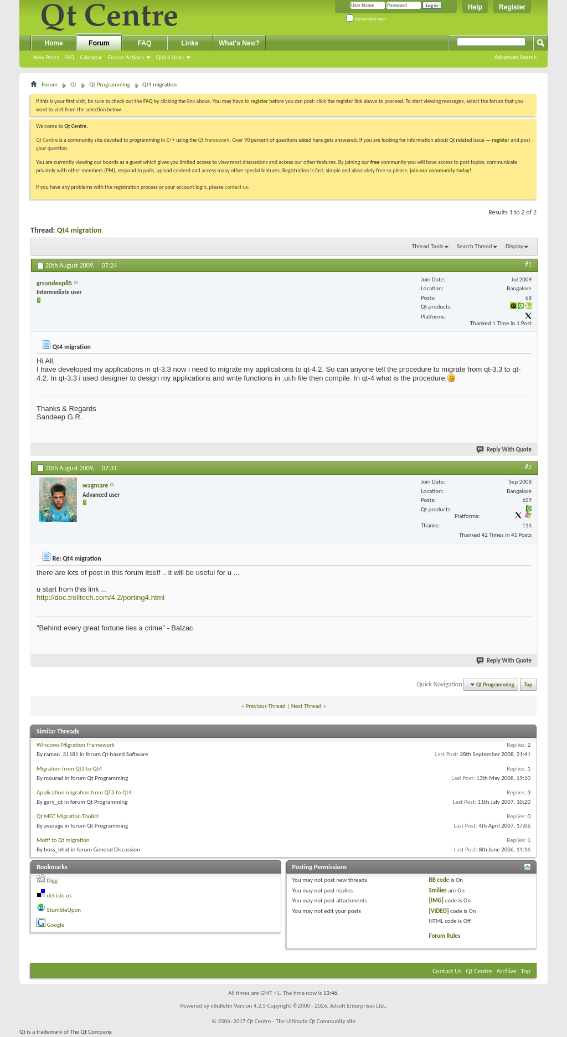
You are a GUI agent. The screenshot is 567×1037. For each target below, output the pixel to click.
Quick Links (170, 57)
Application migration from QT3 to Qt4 (84, 792)
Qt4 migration (79, 230)
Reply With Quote (504, 449)
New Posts (46, 57)
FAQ (69, 57)
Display (514, 246)
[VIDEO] (439, 911)
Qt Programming (109, 84)
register (500, 139)
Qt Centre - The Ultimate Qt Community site (301, 1021)
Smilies (437, 890)
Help (475, 7)
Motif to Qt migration (63, 840)
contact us (236, 187)
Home (53, 43)
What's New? (239, 43)
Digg (52, 880)
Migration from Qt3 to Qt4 (69, 768)
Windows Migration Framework (76, 744)
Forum (99, 43)
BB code (439, 880)
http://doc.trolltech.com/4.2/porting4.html (100, 597)
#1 (528, 264)
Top (528, 684)
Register (512, 7)
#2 (528, 467)
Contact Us (447, 971)
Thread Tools (428, 246)
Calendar (91, 57)
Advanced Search (515, 56)
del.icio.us (59, 895)
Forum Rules (444, 936)
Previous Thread (266, 706)
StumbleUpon (64, 909)
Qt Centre (47, 139)
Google (56, 924)
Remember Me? (366, 19)
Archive (507, 971)
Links (189, 43)
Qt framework (214, 139)
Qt (73, 84)
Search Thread (474, 246)
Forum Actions (126, 57)
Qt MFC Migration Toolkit (68, 816)
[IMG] (436, 900)
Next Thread (306, 706)
